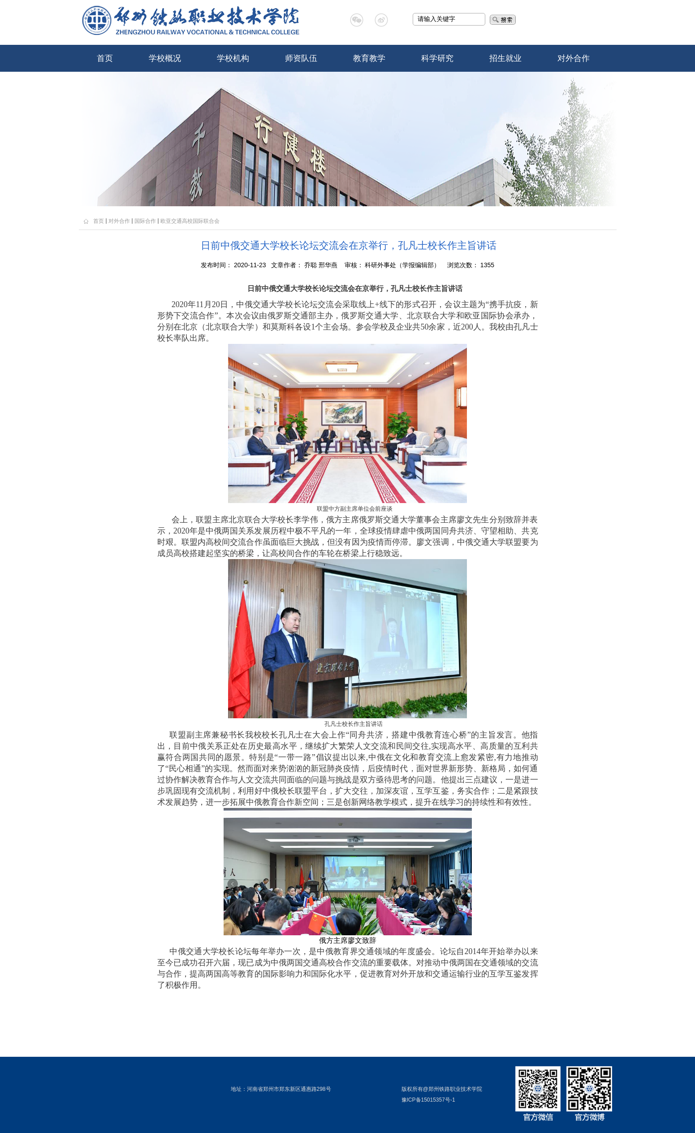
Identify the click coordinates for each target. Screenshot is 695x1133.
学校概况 (165, 58)
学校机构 (233, 58)
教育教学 (369, 58)
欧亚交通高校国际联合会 (190, 221)
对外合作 (573, 58)
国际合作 (145, 221)
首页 (105, 58)
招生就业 (505, 58)
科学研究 (437, 58)
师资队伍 (301, 58)
